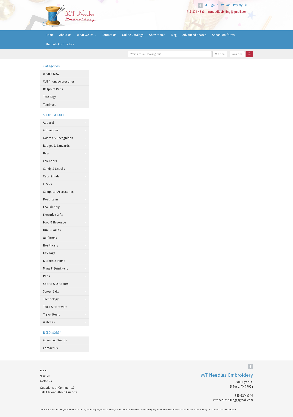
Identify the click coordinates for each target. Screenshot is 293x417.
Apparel (48, 122)
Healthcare (50, 245)
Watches (49, 322)
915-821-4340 (195, 11)
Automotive (50, 130)
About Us (65, 35)
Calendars (50, 161)
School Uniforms (223, 35)
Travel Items (51, 314)
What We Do (86, 35)
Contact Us (109, 35)
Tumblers (49, 104)
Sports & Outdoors (56, 284)
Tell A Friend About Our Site (58, 392)
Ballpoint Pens (53, 89)
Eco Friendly (51, 207)
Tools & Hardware (55, 307)
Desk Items (50, 199)
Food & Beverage (54, 222)
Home (50, 35)
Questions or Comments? (57, 387)
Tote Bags (49, 97)
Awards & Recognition (58, 138)
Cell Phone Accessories (59, 81)
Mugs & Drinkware (55, 268)
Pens (46, 276)
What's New (51, 74)
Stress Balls (51, 291)
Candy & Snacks (54, 169)
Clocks (47, 184)
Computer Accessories (58, 192)
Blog (174, 35)
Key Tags (49, 253)
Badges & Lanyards (56, 145)
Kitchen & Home (54, 261)
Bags (46, 153)
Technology (51, 299)
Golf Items (50, 238)
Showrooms (157, 35)
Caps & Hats (51, 176)
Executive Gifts (53, 215)
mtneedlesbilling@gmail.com (227, 11)
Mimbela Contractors (60, 44)
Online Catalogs (133, 35)
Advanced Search (194, 35)
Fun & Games (52, 230)
